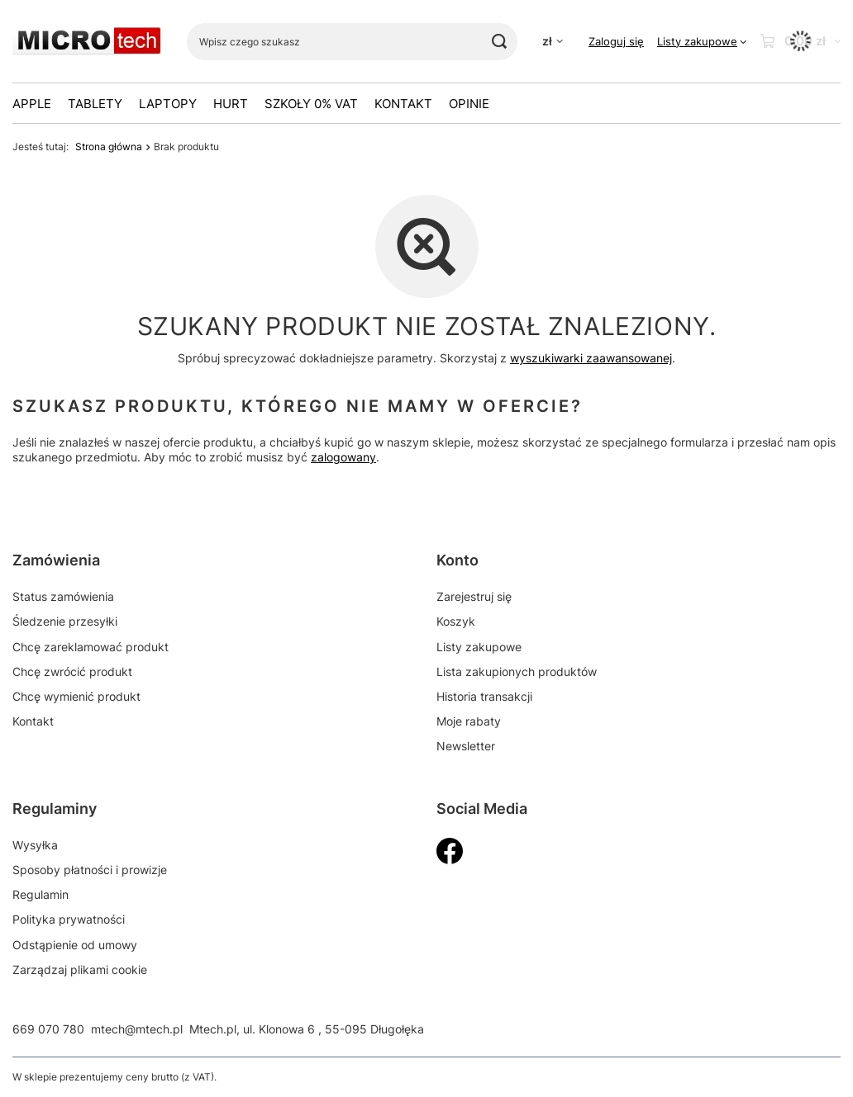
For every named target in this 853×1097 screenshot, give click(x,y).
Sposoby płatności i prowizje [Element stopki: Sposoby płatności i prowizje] (89, 870)
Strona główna (108, 146)
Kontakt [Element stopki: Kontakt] (33, 721)
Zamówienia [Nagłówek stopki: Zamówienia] (56, 560)
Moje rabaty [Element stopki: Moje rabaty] (468, 721)
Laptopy (168, 103)
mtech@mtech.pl (137, 1029)
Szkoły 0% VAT (311, 103)
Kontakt (403, 103)
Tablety (95, 103)
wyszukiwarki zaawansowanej (591, 358)
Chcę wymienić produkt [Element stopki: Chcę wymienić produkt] (76, 696)
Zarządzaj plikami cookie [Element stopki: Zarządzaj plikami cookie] (79, 969)
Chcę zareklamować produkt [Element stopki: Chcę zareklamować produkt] (90, 647)
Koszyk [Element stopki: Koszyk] (455, 621)
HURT (230, 103)
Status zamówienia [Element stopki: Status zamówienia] (63, 596)
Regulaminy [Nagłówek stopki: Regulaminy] (54, 808)
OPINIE (469, 103)
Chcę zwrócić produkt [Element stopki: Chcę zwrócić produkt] (72, 671)
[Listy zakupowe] (701, 41)
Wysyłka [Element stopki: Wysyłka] (35, 845)
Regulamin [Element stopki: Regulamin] (40, 894)
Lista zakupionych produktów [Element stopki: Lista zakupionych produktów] (516, 671)
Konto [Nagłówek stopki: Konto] (457, 560)
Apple (31, 103)
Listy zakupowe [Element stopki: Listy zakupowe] (479, 647)
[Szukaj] (498, 41)
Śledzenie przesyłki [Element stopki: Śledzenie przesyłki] (64, 621)
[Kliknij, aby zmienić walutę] (552, 42)
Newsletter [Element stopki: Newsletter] (465, 746)
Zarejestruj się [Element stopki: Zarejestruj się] (474, 596)
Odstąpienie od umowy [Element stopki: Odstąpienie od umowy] (74, 945)
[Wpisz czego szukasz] (352, 41)
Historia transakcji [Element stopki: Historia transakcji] (484, 696)
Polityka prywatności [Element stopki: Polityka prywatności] (68, 919)
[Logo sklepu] (87, 41)
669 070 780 (48, 1029)
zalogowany (343, 458)
